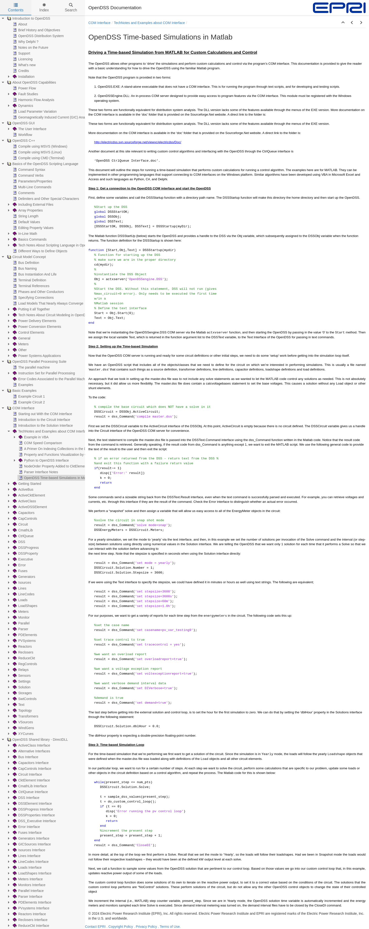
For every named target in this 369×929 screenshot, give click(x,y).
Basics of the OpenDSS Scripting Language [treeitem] (42, 164)
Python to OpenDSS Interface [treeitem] (43, 460)
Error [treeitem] (19, 565)
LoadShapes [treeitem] (24, 606)
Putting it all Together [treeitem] (31, 309)
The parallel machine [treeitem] (31, 367)
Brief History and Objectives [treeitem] (36, 30)
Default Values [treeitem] (26, 222)
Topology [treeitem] (22, 710)
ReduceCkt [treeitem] (23, 658)
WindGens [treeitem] (23, 728)
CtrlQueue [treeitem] (23, 536)
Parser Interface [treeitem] (27, 896)
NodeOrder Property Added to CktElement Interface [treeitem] (60, 466)
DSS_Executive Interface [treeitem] (34, 821)
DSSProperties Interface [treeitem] (33, 815)
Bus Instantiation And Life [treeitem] (34, 274)
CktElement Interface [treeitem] (31, 780)
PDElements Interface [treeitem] (31, 902)
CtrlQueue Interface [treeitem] (30, 792)
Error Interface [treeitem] (26, 827)
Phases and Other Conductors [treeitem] (38, 292)
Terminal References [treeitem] (30, 286)
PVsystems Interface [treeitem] (30, 908)
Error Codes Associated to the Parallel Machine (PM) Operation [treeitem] (63, 379)
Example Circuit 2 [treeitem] (28, 402)
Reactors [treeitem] (22, 646)
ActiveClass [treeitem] (24, 501)
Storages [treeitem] (22, 693)
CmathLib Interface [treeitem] (29, 786)
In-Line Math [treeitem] (24, 233)
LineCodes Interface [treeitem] (30, 862)
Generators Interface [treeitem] (30, 838)
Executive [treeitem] (22, 559)
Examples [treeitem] (22, 385)
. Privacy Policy (145, 927)
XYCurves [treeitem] (23, 734)
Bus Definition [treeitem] (25, 263)
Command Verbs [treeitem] (27, 175)
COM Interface (99, 23)
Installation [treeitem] (23, 76)
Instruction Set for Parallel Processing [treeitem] (43, 373)
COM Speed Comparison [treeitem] (40, 443)
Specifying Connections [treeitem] (33, 297)
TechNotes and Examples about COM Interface (149, 23)
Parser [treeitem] (20, 629)
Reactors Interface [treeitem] (29, 914)
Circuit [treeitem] (20, 524)
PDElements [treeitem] (24, 635)
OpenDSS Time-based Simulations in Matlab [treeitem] (54, 478)
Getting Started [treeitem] (26, 484)
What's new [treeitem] (24, 65)
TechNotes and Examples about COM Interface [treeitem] (50, 431)
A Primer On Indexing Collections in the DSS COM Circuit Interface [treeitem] (71, 449)
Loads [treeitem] (19, 600)
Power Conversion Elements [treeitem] (36, 327)
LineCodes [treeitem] (23, 594)
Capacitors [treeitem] (23, 513)
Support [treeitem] (21, 53)
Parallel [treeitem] (21, 623)
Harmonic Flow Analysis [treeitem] (33, 100)
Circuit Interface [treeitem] (27, 774)
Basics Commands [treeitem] (29, 239)
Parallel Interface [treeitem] (28, 891)
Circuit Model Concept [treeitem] (26, 257)
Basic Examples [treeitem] (21, 391)
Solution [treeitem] (21, 687)
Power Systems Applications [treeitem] (36, 356)
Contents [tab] (16, 7)
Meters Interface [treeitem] (27, 879)
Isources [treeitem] (21, 582)
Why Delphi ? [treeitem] (25, 42)
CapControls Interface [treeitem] (31, 769)
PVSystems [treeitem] (24, 641)
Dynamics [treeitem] (22, 106)
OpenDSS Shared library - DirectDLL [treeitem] (37, 739)
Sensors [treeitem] (21, 675)
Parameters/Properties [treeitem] (32, 181)
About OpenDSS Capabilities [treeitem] (31, 82)
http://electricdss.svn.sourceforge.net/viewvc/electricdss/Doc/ (137, 142)
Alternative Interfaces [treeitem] (31, 751)
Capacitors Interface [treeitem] (30, 763)
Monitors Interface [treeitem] (28, 885)
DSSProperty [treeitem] (25, 553)
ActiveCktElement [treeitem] (28, 495)
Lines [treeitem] (19, 588)
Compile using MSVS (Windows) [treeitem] (39, 146)
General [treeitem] (21, 338)
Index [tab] (44, 7)
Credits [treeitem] (20, 71)
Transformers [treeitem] (25, 716)
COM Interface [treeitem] (20, 408)
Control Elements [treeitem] (28, 332)
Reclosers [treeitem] (22, 652)
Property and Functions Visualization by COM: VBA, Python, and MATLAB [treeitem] (76, 454)
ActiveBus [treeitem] (22, 489)
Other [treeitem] (19, 350)
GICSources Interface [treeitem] (31, 844)
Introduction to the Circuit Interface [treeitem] (41, 420)
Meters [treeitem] (20, 344)
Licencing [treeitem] (22, 59)
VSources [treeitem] (22, 722)
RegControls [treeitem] (24, 664)
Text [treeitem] (18, 705)
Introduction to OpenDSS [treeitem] (28, 18)
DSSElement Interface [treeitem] (32, 803)
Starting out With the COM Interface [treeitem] (42, 414)
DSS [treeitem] (18, 542)
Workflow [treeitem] (22, 135)
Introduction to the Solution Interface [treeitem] (42, 425)
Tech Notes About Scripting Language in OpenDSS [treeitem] (53, 245)
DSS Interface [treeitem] (25, 798)
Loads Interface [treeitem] (27, 867)
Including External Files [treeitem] (32, 204)
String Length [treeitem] (25, 216)
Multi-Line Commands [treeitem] (31, 187)
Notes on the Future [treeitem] (30, 47)
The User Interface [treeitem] (29, 129)
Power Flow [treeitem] (24, 88)
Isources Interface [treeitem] (28, 850)
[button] (343, 23)
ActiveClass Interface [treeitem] (31, 745)
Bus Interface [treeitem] (25, 757)
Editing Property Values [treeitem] (32, 228)
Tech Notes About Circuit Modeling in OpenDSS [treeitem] (51, 315)
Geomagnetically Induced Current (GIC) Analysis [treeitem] (52, 117)
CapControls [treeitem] (24, 518)
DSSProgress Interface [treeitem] (32, 809)
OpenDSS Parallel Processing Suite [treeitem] (36, 361)
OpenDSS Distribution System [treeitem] (38, 36)
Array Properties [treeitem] (27, 210)
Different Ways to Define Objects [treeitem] (39, 251)
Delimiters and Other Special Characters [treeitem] (45, 199)
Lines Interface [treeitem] (26, 856)
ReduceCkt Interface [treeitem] (30, 926)
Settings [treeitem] (21, 681)
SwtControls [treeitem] (24, 699)
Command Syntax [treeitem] (28, 170)
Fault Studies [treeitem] (25, 94)
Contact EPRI (95, 927)
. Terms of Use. (169, 927)
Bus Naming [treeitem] (24, 268)
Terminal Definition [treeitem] (29, 280)
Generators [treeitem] (23, 577)
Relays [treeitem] (20, 670)
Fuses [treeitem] (19, 571)
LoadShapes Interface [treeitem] (31, 873)
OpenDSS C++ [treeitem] (20, 140)
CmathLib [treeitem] (22, 530)
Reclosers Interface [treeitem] (30, 920)
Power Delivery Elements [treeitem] (34, 321)
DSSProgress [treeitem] (25, 548)
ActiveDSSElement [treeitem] (29, 507)
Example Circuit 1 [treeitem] (28, 396)
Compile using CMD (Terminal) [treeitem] (38, 158)
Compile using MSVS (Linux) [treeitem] (37, 152)
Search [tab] (71, 7)
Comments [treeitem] (23, 193)
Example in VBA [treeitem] (33, 437)
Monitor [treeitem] (21, 617)
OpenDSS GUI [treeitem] (20, 123)
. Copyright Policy (120, 927)
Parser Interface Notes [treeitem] (38, 472)
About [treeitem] (19, 24)
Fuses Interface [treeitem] (27, 832)
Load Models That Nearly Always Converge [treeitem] (47, 303)
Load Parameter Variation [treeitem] (34, 111)
